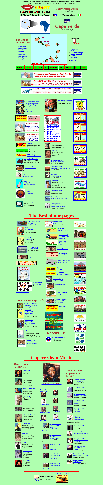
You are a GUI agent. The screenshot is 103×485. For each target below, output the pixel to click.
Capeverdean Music (58, 205)
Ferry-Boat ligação (58, 338)
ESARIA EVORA (45, 411)
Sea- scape (74, 60)
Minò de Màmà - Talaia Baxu (81, 454)
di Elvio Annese (29, 311)
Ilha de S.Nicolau (22, 50)
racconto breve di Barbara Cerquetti (32, 341)
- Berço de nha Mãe (81, 440)
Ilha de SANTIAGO (53, 137)
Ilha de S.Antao (22, 46)
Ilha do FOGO (52, 138)
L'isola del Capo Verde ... (31, 331)
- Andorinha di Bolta (59, 197)
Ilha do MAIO (52, 135)
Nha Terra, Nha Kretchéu (51, 427)
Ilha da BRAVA (52, 140)
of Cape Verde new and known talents (30, 182)
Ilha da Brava (22, 59)
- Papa (56, 191)
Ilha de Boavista (22, 53)
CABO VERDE (44, 420)
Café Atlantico (56, 395)
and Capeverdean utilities (34, 155)
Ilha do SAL (51, 131)
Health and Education (77, 52)
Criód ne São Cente (56, 174)
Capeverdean (60, 268)
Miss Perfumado (44, 403)
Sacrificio (79, 402)
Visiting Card (74, 49)
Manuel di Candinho (79, 417)
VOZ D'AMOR (56, 410)
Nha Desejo (79, 409)
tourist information (64, 307)
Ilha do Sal (21, 51)
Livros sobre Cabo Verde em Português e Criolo (30, 305)
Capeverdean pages (28, 175)
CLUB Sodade (56, 419)
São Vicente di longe (57, 403)
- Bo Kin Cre (81, 380)
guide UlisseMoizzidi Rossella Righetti (30, 321)
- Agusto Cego (81, 394)
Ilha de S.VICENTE (53, 127)
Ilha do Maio (21, 54)
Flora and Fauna (75, 59)
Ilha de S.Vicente (22, 48)
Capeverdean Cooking (30, 167)
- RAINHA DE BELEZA (61, 167)
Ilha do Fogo (21, 58)
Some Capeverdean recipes (62, 284)
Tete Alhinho (79, 388)
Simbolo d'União (79, 447)
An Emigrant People (76, 54)
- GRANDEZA (58, 161)
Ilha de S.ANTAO (53, 126)
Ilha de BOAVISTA (53, 133)
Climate (73, 55)
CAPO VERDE (37, 283)
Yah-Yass (80, 432)
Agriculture (74, 57)
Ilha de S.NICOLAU (54, 129)
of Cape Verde (29, 192)
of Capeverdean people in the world (64, 236)
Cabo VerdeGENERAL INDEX (58, 278)
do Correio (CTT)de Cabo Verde (61, 300)
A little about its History (77, 50)
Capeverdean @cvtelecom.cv (64, 242)
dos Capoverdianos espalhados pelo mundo (64, 230)
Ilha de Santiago (22, 56)
